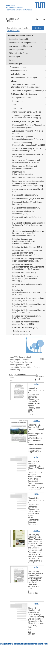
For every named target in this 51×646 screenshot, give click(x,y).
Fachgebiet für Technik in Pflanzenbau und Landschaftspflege (28, 126)
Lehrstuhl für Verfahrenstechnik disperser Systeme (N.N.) (25, 323)
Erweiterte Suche (13, 31)
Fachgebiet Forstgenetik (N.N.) (25, 195)
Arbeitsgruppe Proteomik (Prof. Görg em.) (27, 132)
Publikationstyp (21, 331)
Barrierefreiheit (30, 644)
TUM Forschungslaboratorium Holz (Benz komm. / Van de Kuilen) (26, 116)
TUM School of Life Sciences (24, 94)
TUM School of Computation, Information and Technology (25, 86)
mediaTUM (10, 5)
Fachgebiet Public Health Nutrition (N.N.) (26, 218)
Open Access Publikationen (20, 46)
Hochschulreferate (17, 74)
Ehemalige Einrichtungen (25, 121)
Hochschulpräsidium (18, 71)
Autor (36, 367)
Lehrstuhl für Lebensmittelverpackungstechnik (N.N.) (26, 292)
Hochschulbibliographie (19, 39)
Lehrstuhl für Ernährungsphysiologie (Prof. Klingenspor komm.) (27, 260)
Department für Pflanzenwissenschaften (22, 173)
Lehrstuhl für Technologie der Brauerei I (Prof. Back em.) (28, 311)
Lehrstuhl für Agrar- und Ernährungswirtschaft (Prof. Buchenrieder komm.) (23, 241)
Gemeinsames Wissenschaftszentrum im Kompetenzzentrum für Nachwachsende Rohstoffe (28, 233)
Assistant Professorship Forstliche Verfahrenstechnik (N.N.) (26, 149)
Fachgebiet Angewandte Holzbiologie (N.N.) (28, 190)
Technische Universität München (19, 10)
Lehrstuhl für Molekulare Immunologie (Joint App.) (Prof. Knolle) (28, 299)
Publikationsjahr (22, 335)
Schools (13, 81)
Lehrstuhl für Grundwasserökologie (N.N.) (27, 285)
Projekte (12, 60)
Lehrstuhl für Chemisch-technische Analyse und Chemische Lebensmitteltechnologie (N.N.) (27, 252)
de (37, 19)
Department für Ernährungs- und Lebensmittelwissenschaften (26, 161)
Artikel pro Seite (39, 376)
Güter (14, 105)
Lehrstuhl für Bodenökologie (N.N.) (27, 247)
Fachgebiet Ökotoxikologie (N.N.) (26, 208)
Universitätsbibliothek (14, 8)
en (43, 19)
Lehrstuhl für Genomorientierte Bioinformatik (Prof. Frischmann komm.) (25, 278)
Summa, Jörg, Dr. (16, 370)
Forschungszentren (18, 67)
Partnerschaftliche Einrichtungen (23, 78)
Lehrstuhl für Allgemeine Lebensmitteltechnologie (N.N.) (27, 138)
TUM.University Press (18, 53)
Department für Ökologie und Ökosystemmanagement (24, 167)
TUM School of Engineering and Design (27, 91)
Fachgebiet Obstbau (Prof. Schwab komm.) (27, 203)
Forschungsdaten (16, 50)
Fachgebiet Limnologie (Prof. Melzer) (28, 198)
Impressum (42, 644)
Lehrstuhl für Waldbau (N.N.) (25, 328)
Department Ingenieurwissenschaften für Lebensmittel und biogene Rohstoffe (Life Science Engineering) (28, 183)
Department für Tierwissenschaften (27, 177)
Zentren (17, 108)
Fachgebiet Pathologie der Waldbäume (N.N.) (23, 212)
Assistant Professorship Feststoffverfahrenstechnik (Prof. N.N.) (28, 144)
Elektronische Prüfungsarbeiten (22, 43)
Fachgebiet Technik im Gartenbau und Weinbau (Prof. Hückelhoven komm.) (28, 225)
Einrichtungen (15, 64)
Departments (17, 101)
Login (10, 21)
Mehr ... (36, 384)
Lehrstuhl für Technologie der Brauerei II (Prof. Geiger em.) (28, 305)
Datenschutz (17, 644)
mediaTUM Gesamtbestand (20, 36)
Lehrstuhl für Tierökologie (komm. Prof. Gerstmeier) (26, 317)
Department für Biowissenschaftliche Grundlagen (27, 155)
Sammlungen (14, 57)
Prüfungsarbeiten (21, 98)
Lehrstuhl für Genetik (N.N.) (24, 273)
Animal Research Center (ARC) (26, 112)
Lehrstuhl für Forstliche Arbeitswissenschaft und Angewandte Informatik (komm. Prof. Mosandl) (28, 266)
